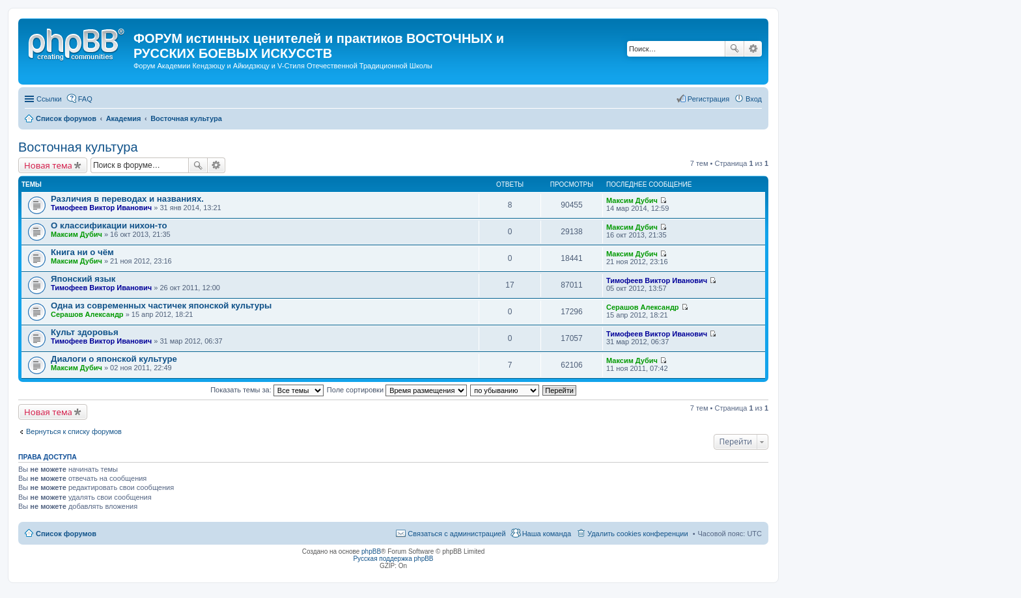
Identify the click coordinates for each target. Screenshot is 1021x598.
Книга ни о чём (82, 252)
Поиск (734, 49)
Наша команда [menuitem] (546, 533)
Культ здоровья (85, 332)
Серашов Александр (87, 314)
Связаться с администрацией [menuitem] (456, 533)
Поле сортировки (397, 390)
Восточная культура (78, 147)
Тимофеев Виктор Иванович (101, 207)
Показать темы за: (267, 390)
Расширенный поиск (753, 49)
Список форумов (66, 533)
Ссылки (49, 99)
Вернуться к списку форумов (74, 431)
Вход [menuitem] (754, 99)
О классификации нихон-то (109, 225)
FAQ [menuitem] (85, 99)
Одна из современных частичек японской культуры (161, 305)
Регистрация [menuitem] (708, 99)
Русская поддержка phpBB (393, 558)
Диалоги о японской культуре (114, 359)
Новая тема (48, 165)
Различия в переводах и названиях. (127, 199)
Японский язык (83, 279)
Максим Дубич (632, 200)
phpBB (371, 551)
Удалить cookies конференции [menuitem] (637, 533)
